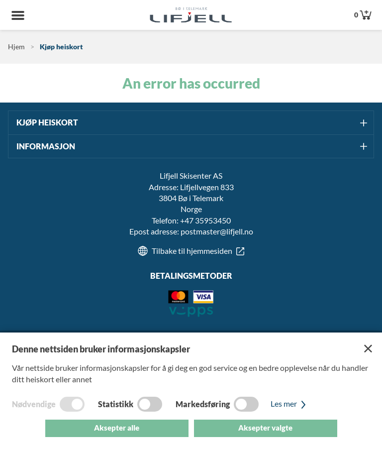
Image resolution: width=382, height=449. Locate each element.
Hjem (16, 46)
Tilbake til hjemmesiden (192, 250)
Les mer (289, 403)
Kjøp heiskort (61, 46)
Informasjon (45, 146)
